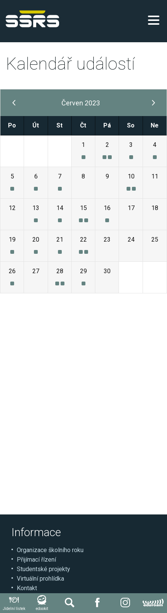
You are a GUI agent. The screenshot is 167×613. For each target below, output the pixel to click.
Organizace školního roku (50, 550)
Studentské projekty (43, 569)
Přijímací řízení (36, 559)
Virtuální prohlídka (40, 578)
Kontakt (27, 588)
